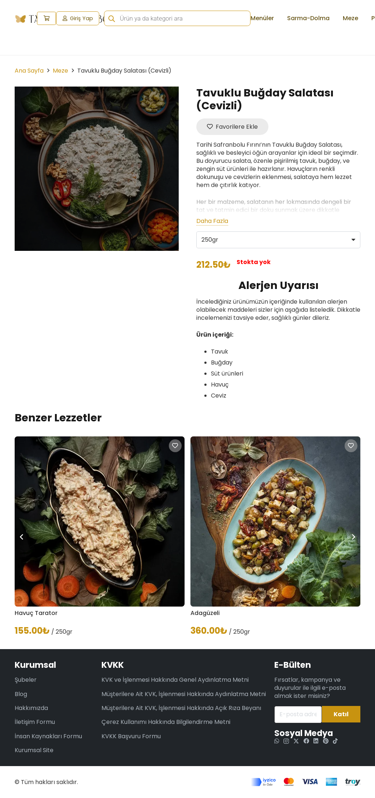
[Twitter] (296, 741)
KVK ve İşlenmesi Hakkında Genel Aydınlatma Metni (175, 680)
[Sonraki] (353, 537)
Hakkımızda (31, 708)
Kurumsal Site (34, 750)
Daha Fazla (212, 221)
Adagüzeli (205, 613)
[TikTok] (335, 741)
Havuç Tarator (36, 613)
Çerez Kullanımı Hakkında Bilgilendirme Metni (165, 722)
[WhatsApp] (276, 741)
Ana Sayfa (29, 70)
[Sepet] (46, 18)
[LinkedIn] (315, 741)
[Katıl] (341, 714)
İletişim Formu (35, 722)
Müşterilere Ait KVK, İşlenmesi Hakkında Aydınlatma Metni (183, 694)
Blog (21, 694)
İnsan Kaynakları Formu (48, 736)
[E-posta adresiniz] (298, 714)
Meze (60, 70)
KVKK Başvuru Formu (131, 736)
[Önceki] (22, 537)
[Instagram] (286, 741)
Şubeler (26, 680)
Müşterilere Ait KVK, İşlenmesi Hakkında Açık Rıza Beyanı (181, 708)
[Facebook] (306, 741)
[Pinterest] (325, 741)
